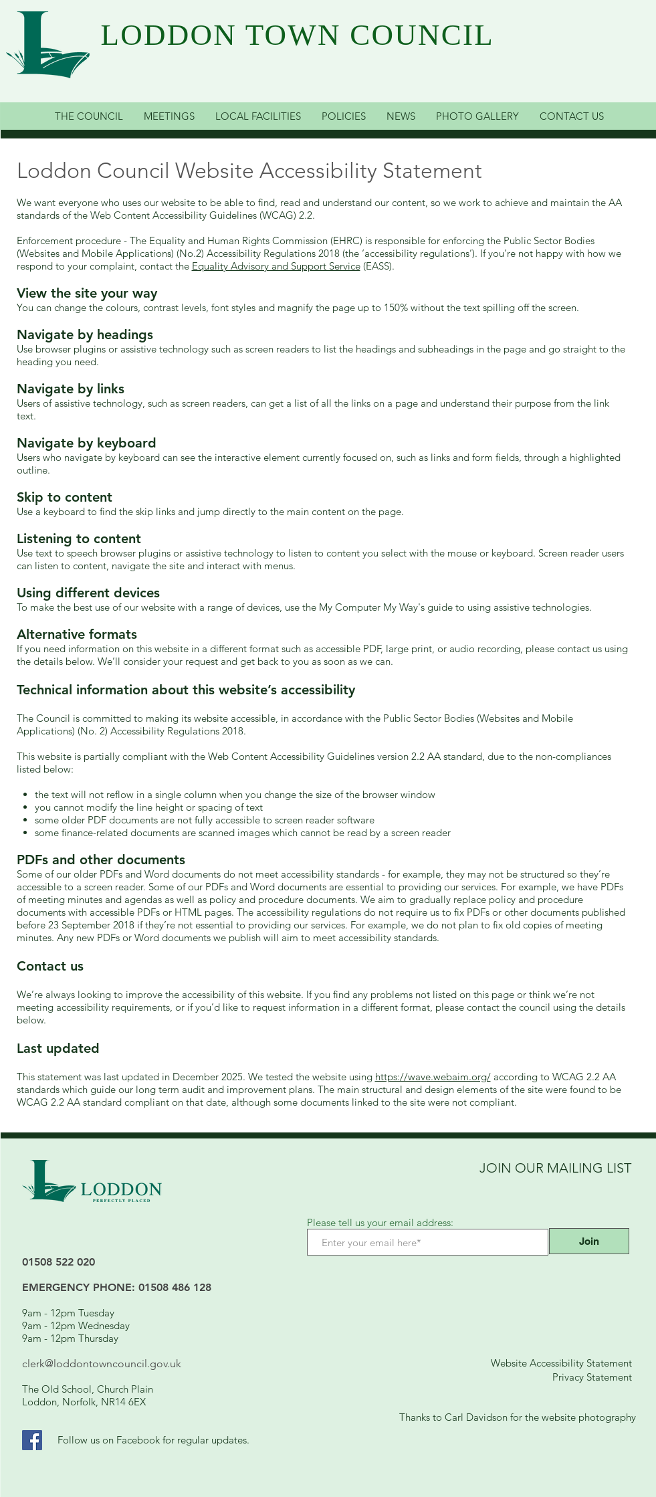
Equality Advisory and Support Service (276, 266)
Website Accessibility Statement (561, 1363)
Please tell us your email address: (380, 1222)
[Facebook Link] (32, 1440)
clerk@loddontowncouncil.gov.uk (101, 1363)
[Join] (589, 1241)
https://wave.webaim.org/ (433, 1076)
